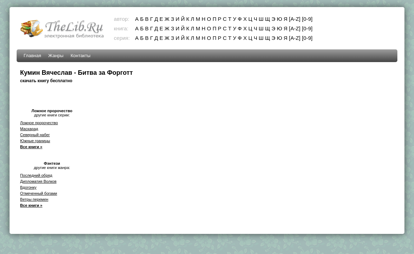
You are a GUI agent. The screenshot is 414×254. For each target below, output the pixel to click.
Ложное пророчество (39, 123)
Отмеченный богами (38, 193)
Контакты (80, 55)
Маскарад (29, 129)
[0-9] (307, 19)
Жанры (55, 55)
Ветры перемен (34, 199)
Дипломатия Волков (38, 181)
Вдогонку (28, 187)
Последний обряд (36, 175)
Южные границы (35, 141)
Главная (32, 55)
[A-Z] (295, 19)
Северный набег (35, 135)
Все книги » (31, 147)
